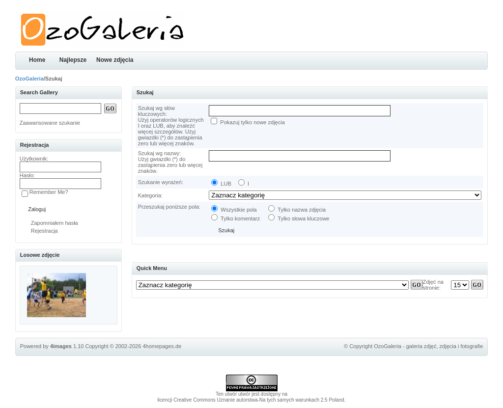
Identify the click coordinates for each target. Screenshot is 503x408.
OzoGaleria (29, 79)
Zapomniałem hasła (54, 223)
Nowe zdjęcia (114, 59)
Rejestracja (44, 231)
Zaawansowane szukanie (50, 123)
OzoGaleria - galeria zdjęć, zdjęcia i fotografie (428, 346)
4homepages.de (161, 346)
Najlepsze (72, 59)
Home (37, 59)
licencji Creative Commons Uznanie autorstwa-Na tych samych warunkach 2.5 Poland (250, 400)
